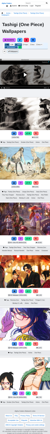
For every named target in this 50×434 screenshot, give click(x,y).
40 (28, 133)
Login (31, 6)
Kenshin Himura (7, 250)
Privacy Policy (25, 416)
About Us (9, 416)
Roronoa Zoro (20, 195)
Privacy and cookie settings (35, 425)
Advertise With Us (36, 420)
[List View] (11, 44)
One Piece (45, 142)
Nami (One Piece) (11, 198)
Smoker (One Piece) (27, 142)
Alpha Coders (7, 3)
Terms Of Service (38, 416)
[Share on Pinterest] (26, 40)
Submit (13, 6)
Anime (8, 13)
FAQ (16, 416)
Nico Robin (44, 195)
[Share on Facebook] (33, 40)
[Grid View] (7, 44)
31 (28, 183)
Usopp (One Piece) (28, 191)
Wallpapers (13, 51)
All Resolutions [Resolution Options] (11, 47)
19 (28, 238)
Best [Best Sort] (32, 44)
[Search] (46, 3)
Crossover (45, 250)
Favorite (9, 40)
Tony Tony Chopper (8, 195)
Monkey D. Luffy (24, 198)
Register (38, 6)
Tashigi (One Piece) (20, 13)
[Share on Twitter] (19, 40)
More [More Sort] (39, 44)
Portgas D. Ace (40, 300)
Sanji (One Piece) (41, 191)
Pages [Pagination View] (25, 44)
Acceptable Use (13, 420)
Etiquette (24, 420)
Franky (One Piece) (14, 191)
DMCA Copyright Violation (14, 425)
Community (23, 6)
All (4, 51)
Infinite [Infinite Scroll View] (18, 44)
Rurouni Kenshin (19, 250)
